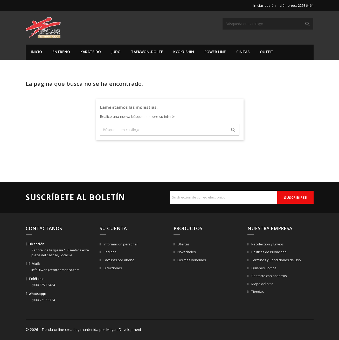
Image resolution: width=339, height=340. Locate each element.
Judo (116, 51)
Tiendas (257, 291)
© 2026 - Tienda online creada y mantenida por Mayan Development (83, 329)
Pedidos (109, 252)
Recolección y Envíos (267, 244)
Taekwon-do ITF (147, 51)
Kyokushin (183, 51)
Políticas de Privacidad (269, 252)
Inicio (36, 51)
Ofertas (183, 244)
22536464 (306, 5)
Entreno (61, 51)
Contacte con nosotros (269, 275)
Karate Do (90, 51)
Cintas (243, 51)
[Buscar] (268, 24)
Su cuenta (113, 228)
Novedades (186, 252)
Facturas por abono (118, 260)
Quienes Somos (263, 268)
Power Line (215, 51)
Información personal (120, 244)
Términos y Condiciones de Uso (276, 260)
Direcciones (112, 268)
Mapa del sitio (262, 283)
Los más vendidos (191, 260)
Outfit (266, 51)
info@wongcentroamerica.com (55, 269)
